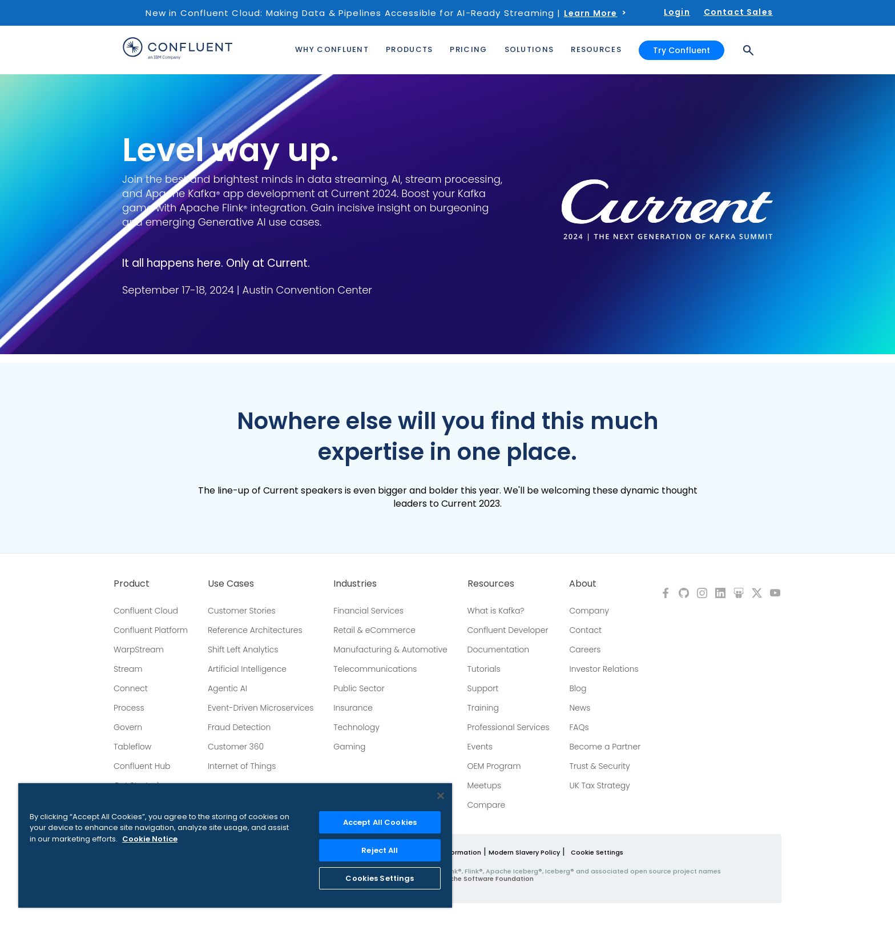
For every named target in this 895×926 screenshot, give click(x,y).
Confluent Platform (151, 630)
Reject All (379, 850)
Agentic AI (227, 688)
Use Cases (231, 584)
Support (483, 688)
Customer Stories (242, 610)
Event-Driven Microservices (261, 707)
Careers (584, 649)
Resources (490, 584)
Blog (577, 688)
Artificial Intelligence (247, 669)
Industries (355, 584)
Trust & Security (599, 766)
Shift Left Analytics (243, 649)
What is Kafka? (496, 610)
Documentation (498, 649)
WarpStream (139, 649)
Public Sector (358, 688)
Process (129, 707)
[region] (235, 845)
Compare (486, 805)
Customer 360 (236, 746)
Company (588, 610)
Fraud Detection (239, 727)
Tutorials (484, 669)
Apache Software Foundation (485, 878)
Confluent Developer (508, 630)
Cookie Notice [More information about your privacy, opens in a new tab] (150, 838)
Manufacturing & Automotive (390, 649)
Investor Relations (603, 669)
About (582, 584)
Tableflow (132, 746)
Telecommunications (375, 669)
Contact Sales (738, 12)
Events (480, 746)
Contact (585, 630)
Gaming (349, 746)
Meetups (484, 785)
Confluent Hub (142, 766)
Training (483, 707)
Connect (131, 688)
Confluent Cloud (146, 610)
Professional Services (508, 727)
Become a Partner (604, 746)
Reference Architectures (255, 630)
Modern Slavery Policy (524, 852)
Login (677, 12)
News (579, 707)
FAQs (578, 727)
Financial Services (368, 610)
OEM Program (494, 766)
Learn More (591, 13)
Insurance (353, 707)
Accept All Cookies (380, 822)
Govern (128, 727)
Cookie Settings (597, 852)
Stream (128, 669)
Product (132, 584)
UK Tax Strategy (599, 785)
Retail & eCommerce (374, 630)
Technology (356, 727)
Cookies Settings (379, 878)
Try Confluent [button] (681, 50)
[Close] (440, 795)
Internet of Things (242, 766)
